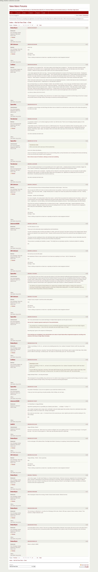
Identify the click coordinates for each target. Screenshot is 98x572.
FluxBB (87, 567)
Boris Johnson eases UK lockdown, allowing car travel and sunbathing (43, 156)
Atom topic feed (85, 565)
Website (13, 37)
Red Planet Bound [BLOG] (37, 9)
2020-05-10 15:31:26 (32, 118)
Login (44, 12)
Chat (29, 22)
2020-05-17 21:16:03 (32, 296)
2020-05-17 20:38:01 (32, 273)
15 (37, 25)
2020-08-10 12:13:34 (32, 455)
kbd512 (12, 424)
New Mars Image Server (73, 9)
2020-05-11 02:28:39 (32, 164)
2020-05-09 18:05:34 (32, 64)
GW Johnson (14, 44)
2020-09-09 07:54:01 (32, 524)
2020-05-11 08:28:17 (32, 184)
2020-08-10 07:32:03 (32, 438)
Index (11, 12)
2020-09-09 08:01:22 (32, 541)
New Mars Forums (18, 6)
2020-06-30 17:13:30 (32, 386)
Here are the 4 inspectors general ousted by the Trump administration (43, 322)
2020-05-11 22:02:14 (32, 250)
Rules (24, 12)
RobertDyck (13, 28)
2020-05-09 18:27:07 (32, 104)
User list (18, 12)
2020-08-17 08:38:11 (32, 475)
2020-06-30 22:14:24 (32, 424)
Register (38, 12)
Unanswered (85, 15)
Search (31, 12)
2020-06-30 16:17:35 (32, 343)
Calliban (12, 64)
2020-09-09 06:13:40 (32, 508)
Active (80, 15)
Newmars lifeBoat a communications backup (56, 9)
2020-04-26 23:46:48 (32, 44)
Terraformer (13, 119)
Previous (15, 25)
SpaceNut (13, 104)
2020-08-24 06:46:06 (32, 491)
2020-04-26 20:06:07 (32, 27)
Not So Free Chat (20, 22)
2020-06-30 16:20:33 (32, 359)
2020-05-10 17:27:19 (32, 141)
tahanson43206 (14, 223)
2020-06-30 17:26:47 (32, 401)
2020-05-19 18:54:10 (32, 316)
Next (40, 25)
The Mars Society (25, 9)
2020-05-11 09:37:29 (32, 223)
